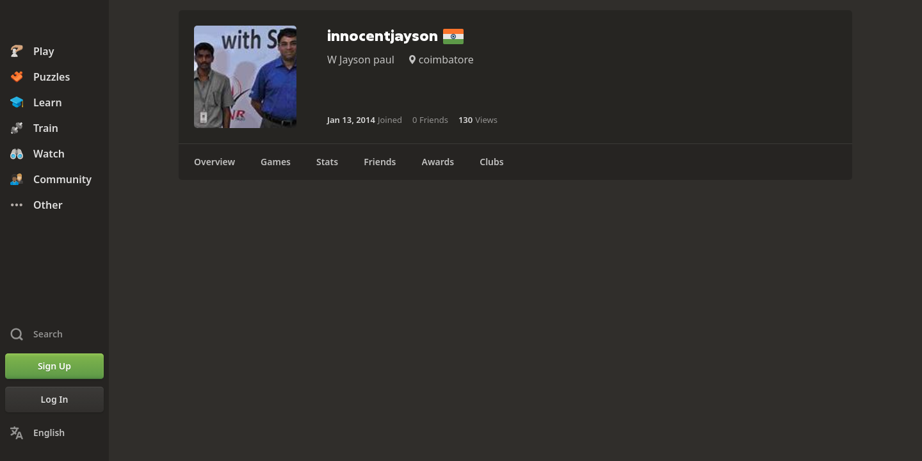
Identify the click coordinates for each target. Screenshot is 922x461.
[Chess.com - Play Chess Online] (54, 21)
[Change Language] (54, 433)
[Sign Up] (54, 366)
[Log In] (54, 399)
